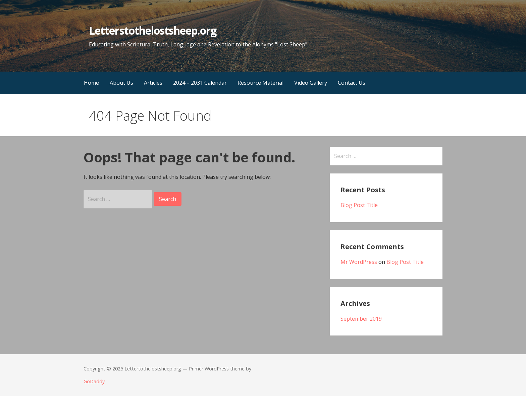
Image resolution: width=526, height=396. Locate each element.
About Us (121, 82)
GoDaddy (94, 381)
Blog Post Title (359, 205)
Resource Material (260, 82)
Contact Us (351, 82)
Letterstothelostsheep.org (152, 30)
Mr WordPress (358, 262)
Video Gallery (310, 82)
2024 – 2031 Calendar (200, 82)
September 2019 (361, 318)
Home (91, 82)
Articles (153, 82)
